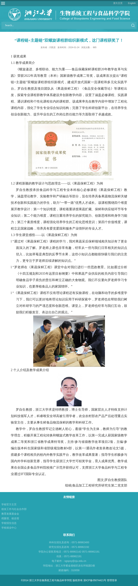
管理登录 (112, 580)
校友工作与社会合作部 (14, 509)
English (132, 3)
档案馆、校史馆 (10, 518)
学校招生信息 (9, 523)
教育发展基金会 (10, 513)
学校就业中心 (9, 527)
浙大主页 (118, 3)
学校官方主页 (9, 504)
